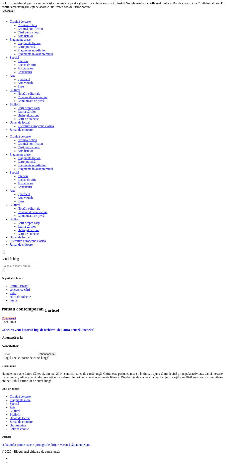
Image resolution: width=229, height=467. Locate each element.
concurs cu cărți (20, 289)
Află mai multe (102, 7)
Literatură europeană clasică (36, 126)
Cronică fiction (27, 25)
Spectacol (24, 79)
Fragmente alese (20, 39)
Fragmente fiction (29, 43)
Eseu (21, 86)
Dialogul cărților (28, 115)
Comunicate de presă (31, 100)
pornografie (42, 444)
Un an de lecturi (20, 122)
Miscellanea (25, 68)
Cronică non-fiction (30, 28)
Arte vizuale (25, 82)
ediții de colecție (20, 296)
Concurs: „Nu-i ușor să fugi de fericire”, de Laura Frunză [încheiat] (48, 329)
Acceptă (8, 10)
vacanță (65, 444)
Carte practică (26, 46)
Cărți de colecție (28, 119)
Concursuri (25, 72)
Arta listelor (25, 36)
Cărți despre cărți (29, 108)
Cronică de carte (20, 21)
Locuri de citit (27, 64)
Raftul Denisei (19, 286)
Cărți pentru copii (29, 32)
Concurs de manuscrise (32, 97)
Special (14, 57)
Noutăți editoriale (29, 93)
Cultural (15, 90)
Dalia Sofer (9, 444)
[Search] (19, 266)
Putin (13, 293)
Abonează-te (47, 354)
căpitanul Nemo (81, 444)
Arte (12, 75)
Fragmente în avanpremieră (35, 54)
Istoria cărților (27, 111)
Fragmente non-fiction (32, 50)
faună (13, 300)
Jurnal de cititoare (21, 129)
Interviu (23, 61)
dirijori (55, 444)
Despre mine (18, 425)
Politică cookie (19, 429)
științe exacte (25, 444)
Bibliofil (15, 104)
